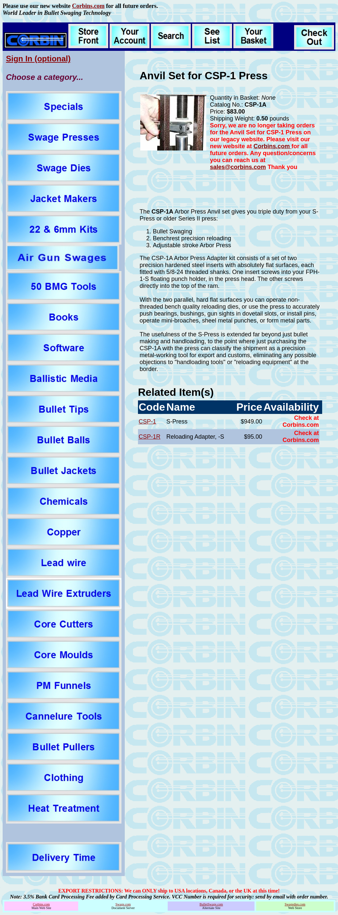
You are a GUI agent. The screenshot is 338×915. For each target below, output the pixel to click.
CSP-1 (147, 421)
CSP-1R (149, 436)
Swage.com (123, 904)
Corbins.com (88, 6)
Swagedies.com (295, 904)
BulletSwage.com (211, 904)
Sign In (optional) (38, 58)
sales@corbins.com (238, 167)
